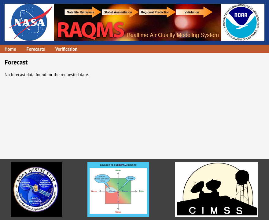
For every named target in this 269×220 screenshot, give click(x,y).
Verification (66, 49)
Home (10, 49)
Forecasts (36, 49)
